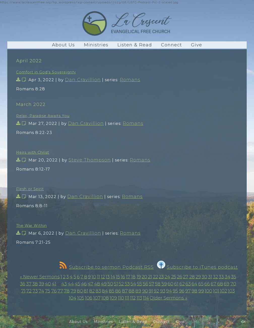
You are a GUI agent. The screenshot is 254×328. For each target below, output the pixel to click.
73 (35, 291)
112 (133, 298)
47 (90, 284)
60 (170, 284)
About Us (63, 45)
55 (139, 284)
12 (103, 277)
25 (173, 277)
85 (111, 291)
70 (233, 284)
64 (194, 284)
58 (158, 284)
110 (121, 298)
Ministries (96, 45)
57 (151, 284)
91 (151, 291)
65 (201, 284)
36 (22, 284)
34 (227, 277)
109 (113, 298)
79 (73, 291)
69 (226, 284)
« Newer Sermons (40, 277)
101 (216, 291)
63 (188, 284)
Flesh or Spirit (30, 189)
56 (145, 284)
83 (98, 291)
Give (196, 45)
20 (144, 277)
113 (139, 298)
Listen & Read (134, 45)
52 (121, 284)
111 (127, 298)
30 (204, 277)
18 (133, 277)
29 (198, 277)
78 (67, 291)
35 (233, 277)
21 (150, 277)
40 (48, 284)
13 (108, 277)
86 (118, 291)
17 (128, 277)
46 (84, 284)
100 (208, 291)
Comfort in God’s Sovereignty (46, 72)
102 (223, 291)
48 (97, 284)
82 (92, 291)
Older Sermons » (168, 298)
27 (185, 277)
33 (221, 277)
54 (133, 284)
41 (54, 284)
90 (145, 291)
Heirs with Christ (32, 152)
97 (188, 291)
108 (105, 298)
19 (139, 277)
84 (105, 291)
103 (231, 291)
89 (138, 291)
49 (104, 284)
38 (35, 284)
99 (201, 291)
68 (220, 284)
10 (93, 277)
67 (213, 284)
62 (182, 284)
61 (176, 284)
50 (110, 284)
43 (64, 284)
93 (162, 291)
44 (71, 284)
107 (97, 298)
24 (167, 277)
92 (156, 291)
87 (125, 291)
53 (127, 284)
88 (132, 291)
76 (54, 291)
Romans (130, 80)
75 (47, 291)
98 (194, 291)
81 (86, 291)
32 (215, 277)
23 (161, 277)
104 (72, 298)
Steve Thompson (90, 160)
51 (116, 284)
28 (192, 277)
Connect (171, 45)
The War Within (31, 225)
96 (181, 291)
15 (118, 277)
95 (175, 291)
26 (179, 277)
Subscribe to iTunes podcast (197, 267)
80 (80, 291)
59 (164, 284)
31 (210, 277)
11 (98, 277)
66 (207, 284)
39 (41, 284)
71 (23, 291)
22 (155, 277)
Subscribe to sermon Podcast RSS (106, 267)
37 (28, 284)
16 (123, 277)
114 (146, 298)
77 (60, 291)
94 (169, 291)
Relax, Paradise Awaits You (43, 116)
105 (80, 298)
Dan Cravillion (83, 80)
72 (28, 291)
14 (113, 277)
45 (77, 284)
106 (88, 298)
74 (41, 291)
